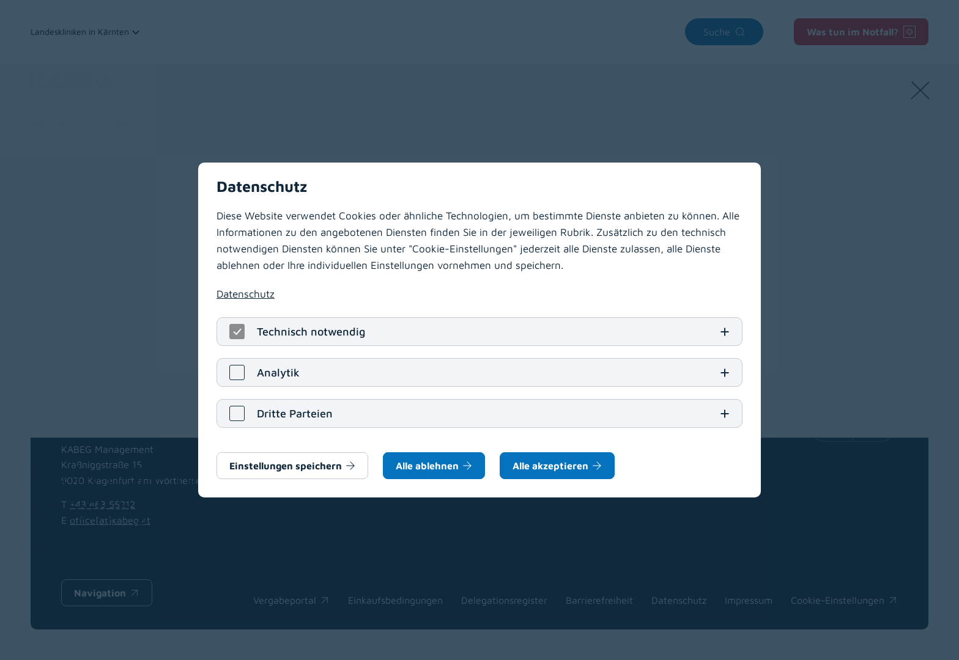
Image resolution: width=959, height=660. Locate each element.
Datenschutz (246, 294)
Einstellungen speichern (285, 465)
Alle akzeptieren (550, 465)
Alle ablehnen (427, 465)
